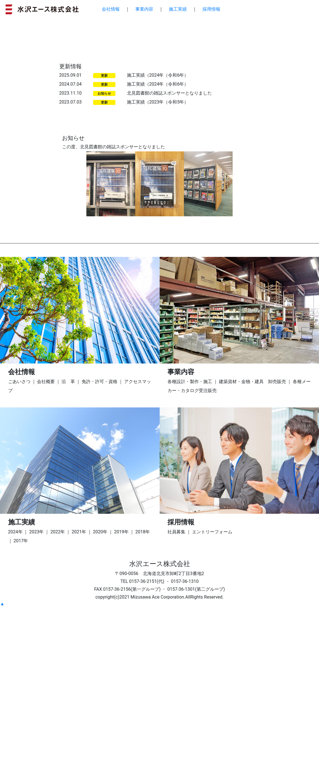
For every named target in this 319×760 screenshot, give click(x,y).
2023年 (36, 684)
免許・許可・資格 (99, 534)
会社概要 (46, 534)
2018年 (142, 684)
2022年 (57, 684)
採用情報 (211, 9)
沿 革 (68, 534)
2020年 (100, 684)
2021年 (79, 684)
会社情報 (111, 9)
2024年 (15, 684)
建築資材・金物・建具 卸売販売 (252, 534)
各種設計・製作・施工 (189, 534)
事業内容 (144, 9)
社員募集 (176, 684)
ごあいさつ (19, 534)
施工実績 (178, 9)
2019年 (121, 684)
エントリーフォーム (212, 684)
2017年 (21, 693)
